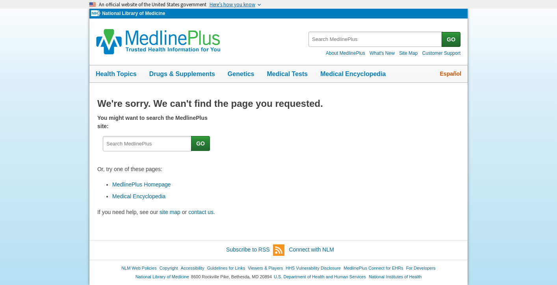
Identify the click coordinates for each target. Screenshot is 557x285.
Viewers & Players (265, 268)
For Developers (421, 268)
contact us (201, 212)
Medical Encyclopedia (353, 74)
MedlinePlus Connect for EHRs (373, 268)
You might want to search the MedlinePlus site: (152, 122)
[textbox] (375, 39)
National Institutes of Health (395, 276)
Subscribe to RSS (255, 250)
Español (450, 74)
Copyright (169, 268)
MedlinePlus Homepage (141, 184)
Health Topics (116, 74)
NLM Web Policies (139, 268)
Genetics (241, 74)
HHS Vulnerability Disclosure (313, 268)
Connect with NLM (311, 249)
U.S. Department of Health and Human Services (320, 276)
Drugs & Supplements (182, 74)
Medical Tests (287, 74)
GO (451, 39)
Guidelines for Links (226, 268)
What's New (382, 53)
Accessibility (192, 268)
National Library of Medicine (133, 13)
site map (170, 212)
